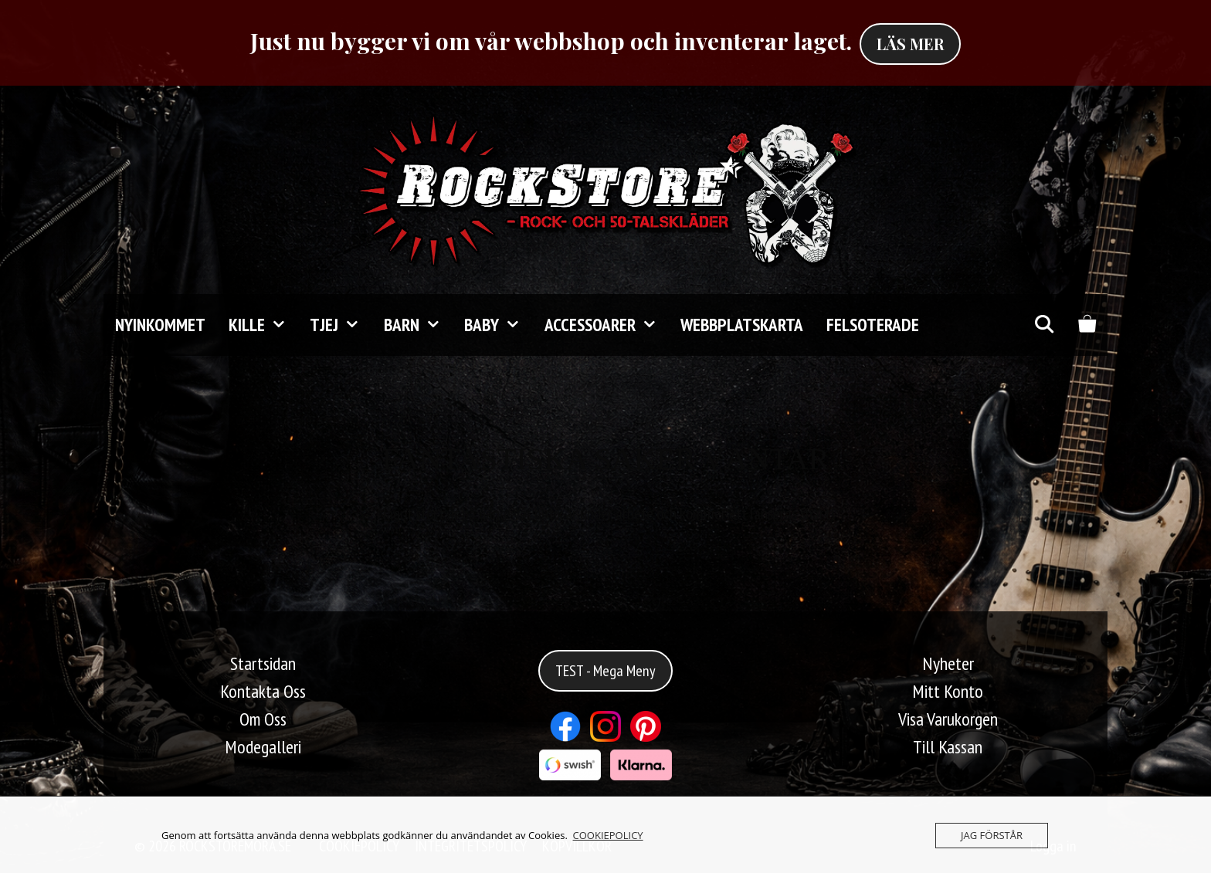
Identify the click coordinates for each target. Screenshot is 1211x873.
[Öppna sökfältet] (1043, 325)
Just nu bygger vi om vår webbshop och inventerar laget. (551, 40)
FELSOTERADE (872, 324)
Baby (498, 325)
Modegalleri (263, 747)
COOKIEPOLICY (608, 835)
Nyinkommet (160, 324)
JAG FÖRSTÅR (992, 835)
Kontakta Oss (263, 691)
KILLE (263, 325)
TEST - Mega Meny (605, 671)
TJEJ (340, 325)
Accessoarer (606, 325)
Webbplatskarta (741, 324)
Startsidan (263, 663)
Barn (418, 325)
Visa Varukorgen (948, 719)
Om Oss (263, 719)
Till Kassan (947, 747)
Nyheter (948, 663)
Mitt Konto (947, 691)
